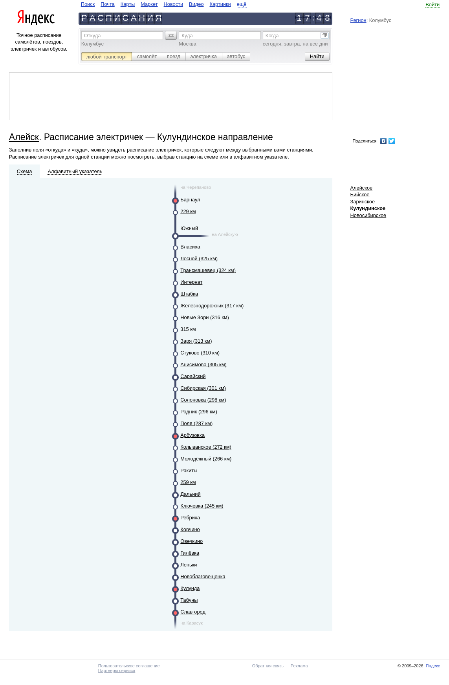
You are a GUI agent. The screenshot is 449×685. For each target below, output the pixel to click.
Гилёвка (189, 553)
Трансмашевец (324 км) (208, 270)
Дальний (190, 494)
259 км (188, 482)
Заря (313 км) (196, 341)
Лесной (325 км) (199, 258)
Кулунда (190, 588)
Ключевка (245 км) (201, 506)
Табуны (189, 600)
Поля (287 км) (196, 423)
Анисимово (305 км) (203, 364)
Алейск (24, 137)
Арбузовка (192, 435)
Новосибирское (368, 215)
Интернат (191, 282)
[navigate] (164, 4)
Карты (128, 4)
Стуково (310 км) (200, 353)
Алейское (361, 188)
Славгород (192, 612)
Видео (196, 4)
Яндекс (433, 665)
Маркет (149, 4)
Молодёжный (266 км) (205, 459)
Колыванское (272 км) (205, 447)
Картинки (220, 4)
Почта (108, 4)
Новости (173, 4)
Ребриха (190, 518)
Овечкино (191, 541)
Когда (272, 35)
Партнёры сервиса (116, 670)
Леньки (188, 565)
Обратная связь (268, 665)
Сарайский (192, 376)
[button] (171, 35)
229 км (188, 211)
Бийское (360, 194)
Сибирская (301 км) (203, 388)
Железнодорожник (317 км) (212, 306)
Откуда (92, 35)
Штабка (189, 294)
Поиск (88, 4)
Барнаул (190, 200)
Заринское (362, 202)
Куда (186, 35)
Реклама (299, 665)
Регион (358, 20)
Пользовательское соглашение (129, 665)
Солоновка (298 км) (203, 400)
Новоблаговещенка (202, 576)
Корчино (190, 529)
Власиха (190, 247)
